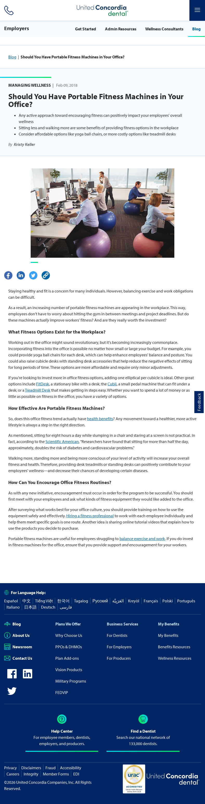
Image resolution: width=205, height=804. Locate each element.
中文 (26, 600)
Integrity (31, 773)
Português (186, 600)
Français (151, 600)
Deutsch (48, 607)
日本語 (30, 607)
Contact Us (18, 658)
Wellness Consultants (164, 28)
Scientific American (62, 441)
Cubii (112, 383)
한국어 (63, 600)
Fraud (50, 767)
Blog (196, 28)
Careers (12, 773)
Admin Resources (120, 28)
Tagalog (81, 600)
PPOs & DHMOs (68, 646)
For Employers (119, 646)
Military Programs (70, 681)
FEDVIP (61, 692)
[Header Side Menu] (197, 10)
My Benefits (168, 623)
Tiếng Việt (44, 600)
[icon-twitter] (12, 694)
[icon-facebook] (12, 676)
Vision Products (68, 669)
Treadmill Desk (37, 390)
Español (11, 600)
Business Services (122, 623)
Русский (100, 600)
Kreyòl (133, 600)
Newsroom (18, 647)
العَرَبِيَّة (118, 600)
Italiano (13, 607)
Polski (167, 600)
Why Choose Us (68, 635)
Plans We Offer (68, 623)
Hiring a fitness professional (90, 515)
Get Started (85, 28)
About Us (17, 635)
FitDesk (42, 383)
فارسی (66, 607)
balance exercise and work (142, 538)
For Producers (119, 658)
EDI (76, 773)
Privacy (10, 767)
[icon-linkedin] (27, 676)
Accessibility (70, 767)
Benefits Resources (174, 646)
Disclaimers (31, 767)
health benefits (100, 418)
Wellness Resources (174, 658)
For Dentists (117, 635)
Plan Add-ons (67, 658)
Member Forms (56, 773)
